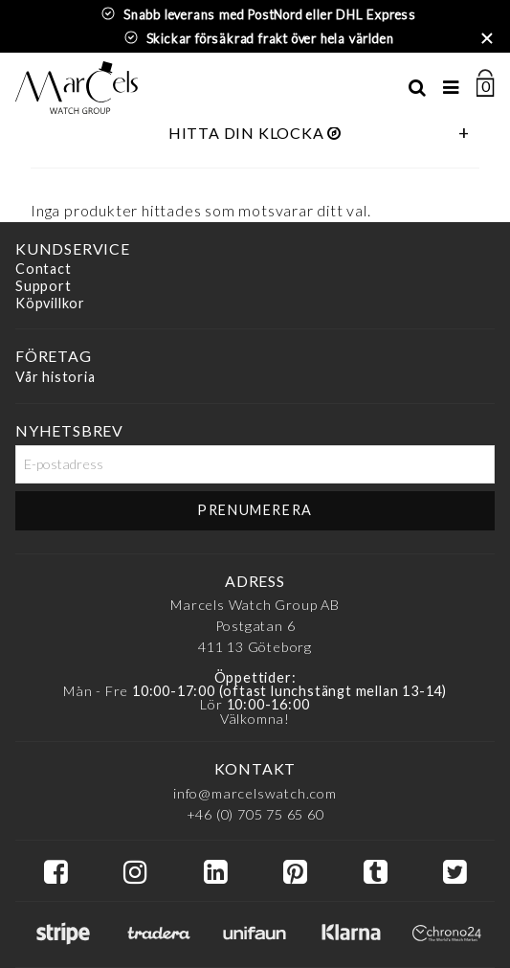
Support (43, 286)
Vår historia (55, 377)
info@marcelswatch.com (255, 793)
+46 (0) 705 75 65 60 (255, 814)
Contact (43, 269)
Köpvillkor (50, 303)
